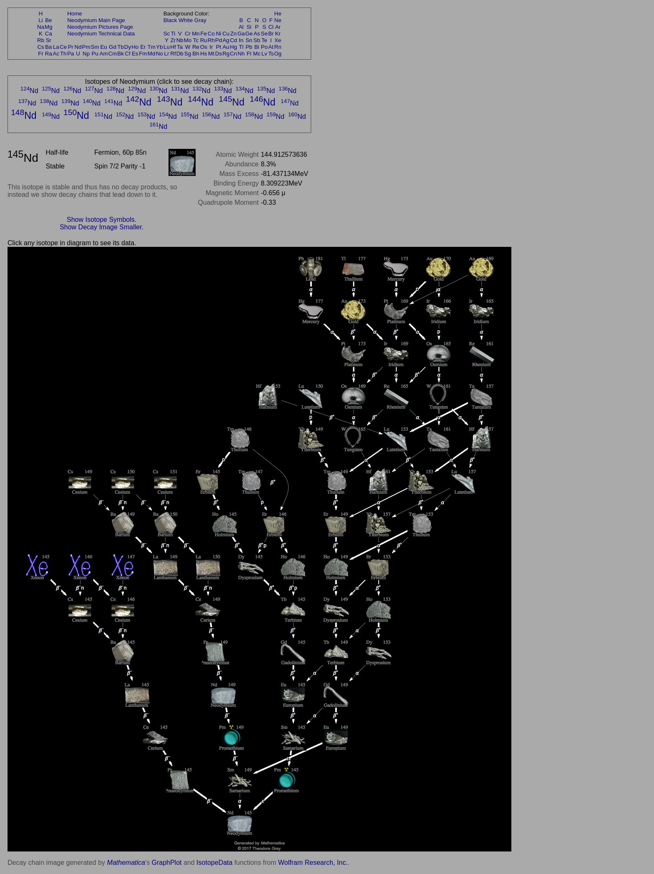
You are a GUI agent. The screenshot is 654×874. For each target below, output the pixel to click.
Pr (70, 47)
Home (74, 13)
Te (264, 40)
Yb (159, 47)
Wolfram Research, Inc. (313, 862)
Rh (211, 40)
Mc (257, 53)
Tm (151, 47)
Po (264, 47)
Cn (233, 53)
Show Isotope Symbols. (101, 219)
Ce (63, 47)
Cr (188, 33)
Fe (203, 33)
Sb (257, 40)
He (278, 13)
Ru (203, 40)
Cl (271, 27)
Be (48, 20)
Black (170, 20)
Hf (173, 47)
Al (241, 27)
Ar (277, 27)
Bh (195, 53)
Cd (233, 40)
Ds (218, 53)
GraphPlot (166, 862)
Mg (49, 27)
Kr (277, 33)
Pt (218, 47)
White (186, 20)
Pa (70, 53)
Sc (167, 33)
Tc (196, 40)
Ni (218, 33)
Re (195, 47)
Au (225, 47)
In (241, 40)
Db (180, 53)
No (159, 53)
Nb (180, 40)
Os (203, 47)
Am (104, 53)
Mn (196, 33)
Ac (56, 53)
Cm (112, 53)
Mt (211, 53)
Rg (225, 53)
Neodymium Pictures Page (100, 27)
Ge (249, 33)
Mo (188, 40)
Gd (112, 47)
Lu (167, 47)
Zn (233, 33)
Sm (95, 47)
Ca (48, 33)
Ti (173, 33)
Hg (233, 47)
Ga (241, 33)
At (271, 47)
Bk (120, 53)
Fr (40, 53)
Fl (249, 53)
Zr (173, 40)
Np (86, 53)
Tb (120, 47)
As (257, 33)
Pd (218, 40)
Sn (249, 40)
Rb (40, 40)
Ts (271, 53)
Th (63, 53)
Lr (166, 53)
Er (143, 47)
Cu (225, 33)
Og (278, 53)
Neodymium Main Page (96, 20)
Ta (180, 47)
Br (271, 33)
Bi (256, 47)
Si (249, 27)
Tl (241, 47)
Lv (264, 53)
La (56, 47)
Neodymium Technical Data (101, 33)
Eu (103, 47)
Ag (225, 40)
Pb (249, 47)
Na (40, 27)
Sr (48, 40)
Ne (278, 20)
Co (211, 33)
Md (152, 53)
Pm (86, 47)
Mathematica (126, 862)
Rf (173, 53)
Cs (40, 47)
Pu (94, 53)
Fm (143, 53)
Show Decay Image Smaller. (101, 227)
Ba (48, 47)
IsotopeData (214, 862)
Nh (241, 53)
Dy (127, 47)
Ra (48, 53)
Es (135, 53)
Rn (278, 47)
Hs (203, 53)
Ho (134, 47)
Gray (200, 20)
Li (40, 20)
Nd (78, 47)
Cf (127, 53)
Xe (277, 40)
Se (264, 33)
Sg (187, 53)
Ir (211, 47)
